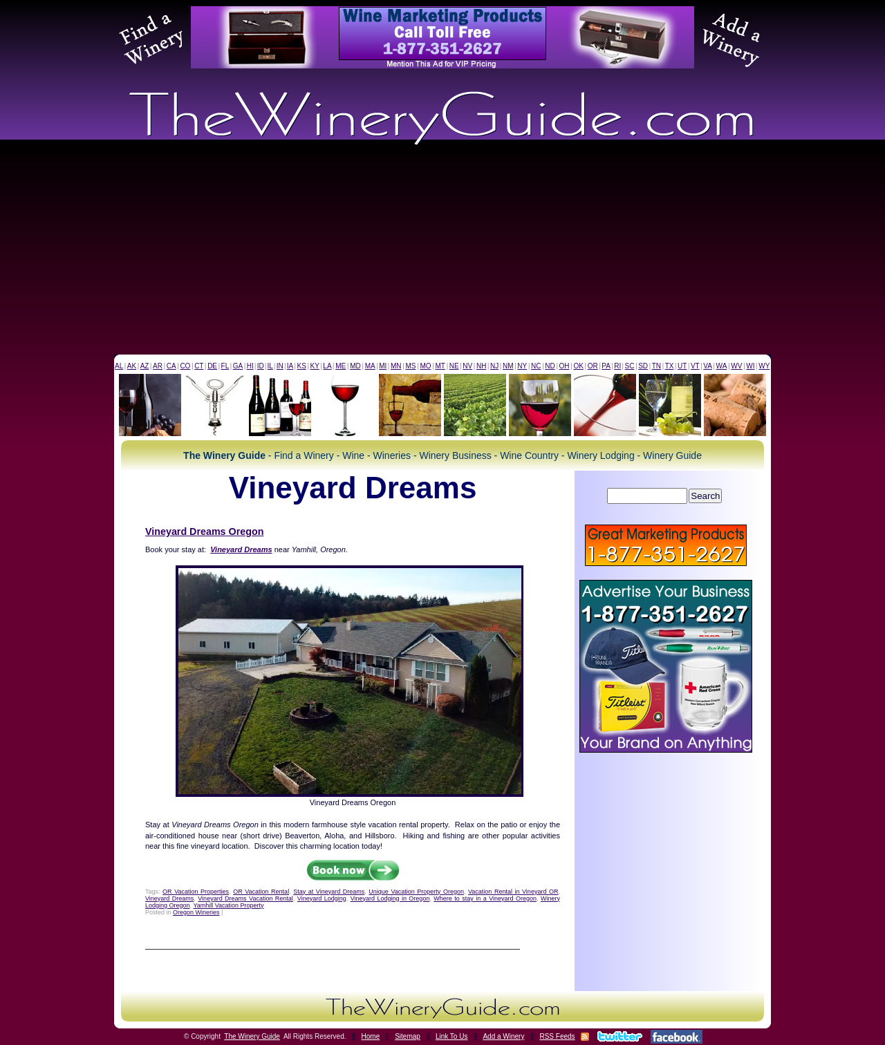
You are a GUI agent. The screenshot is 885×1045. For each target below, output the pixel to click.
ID (260, 366)
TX (669, 366)
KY (314, 366)
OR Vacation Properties (195, 891)
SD (643, 366)
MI (382, 366)
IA (290, 366)
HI (250, 366)
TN (656, 366)
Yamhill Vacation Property (228, 905)
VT (695, 366)
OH (564, 366)
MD (355, 366)
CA (171, 366)
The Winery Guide (252, 1036)
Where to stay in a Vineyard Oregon (485, 898)
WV (736, 366)
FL (225, 366)
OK (578, 366)
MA (370, 366)
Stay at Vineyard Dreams (328, 891)
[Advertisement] (442, 251)
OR (593, 366)
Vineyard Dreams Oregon (204, 531)
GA (238, 366)
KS (301, 366)
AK (131, 366)
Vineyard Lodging (321, 898)
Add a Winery (503, 1036)
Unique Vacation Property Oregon (416, 891)
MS (410, 366)
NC (536, 366)
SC (630, 366)
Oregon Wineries (196, 912)
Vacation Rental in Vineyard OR (513, 891)
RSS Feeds (557, 1036)
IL (270, 366)
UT (682, 366)
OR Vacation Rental (261, 891)
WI (750, 366)
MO (425, 366)
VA (707, 366)
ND (550, 366)
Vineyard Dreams (169, 898)
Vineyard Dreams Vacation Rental (245, 898)
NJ (494, 366)
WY (764, 366)
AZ (144, 366)
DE (212, 366)
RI (617, 366)
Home (371, 1036)
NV (467, 366)
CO (185, 366)
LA (327, 366)
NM (508, 366)
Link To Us (452, 1036)
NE (454, 366)
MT (440, 366)
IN (280, 366)
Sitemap (407, 1036)
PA (606, 366)
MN (396, 366)
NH (481, 366)
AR (157, 366)
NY (522, 366)
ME (340, 366)
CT (198, 366)
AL (119, 366)
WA (721, 366)
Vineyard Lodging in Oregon (390, 898)
